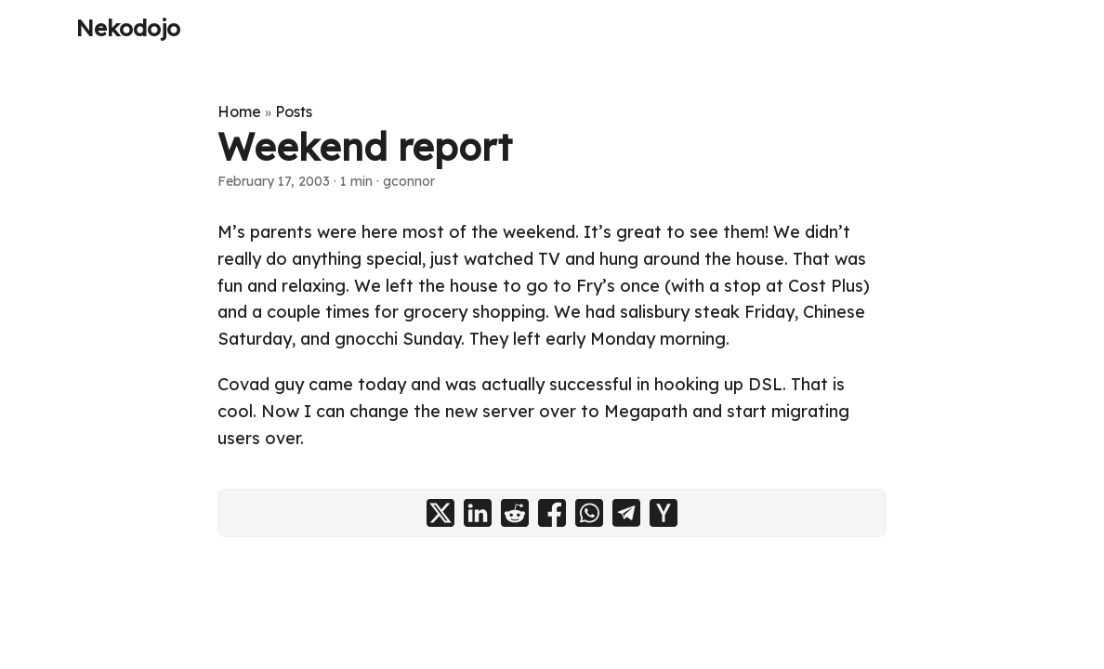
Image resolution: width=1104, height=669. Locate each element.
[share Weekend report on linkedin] (478, 513)
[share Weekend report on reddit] (515, 513)
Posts (293, 111)
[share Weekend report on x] (440, 513)
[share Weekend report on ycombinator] (663, 513)
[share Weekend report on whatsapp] (589, 513)
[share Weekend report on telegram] (626, 513)
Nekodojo (128, 28)
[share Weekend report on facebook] (552, 513)
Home (239, 111)
